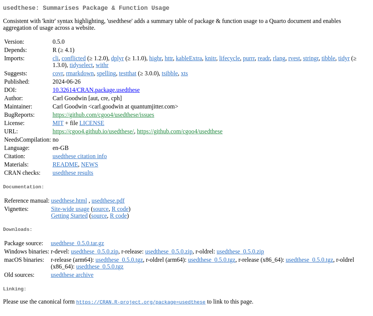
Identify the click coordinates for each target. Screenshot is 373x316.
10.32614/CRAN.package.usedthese (96, 91)
